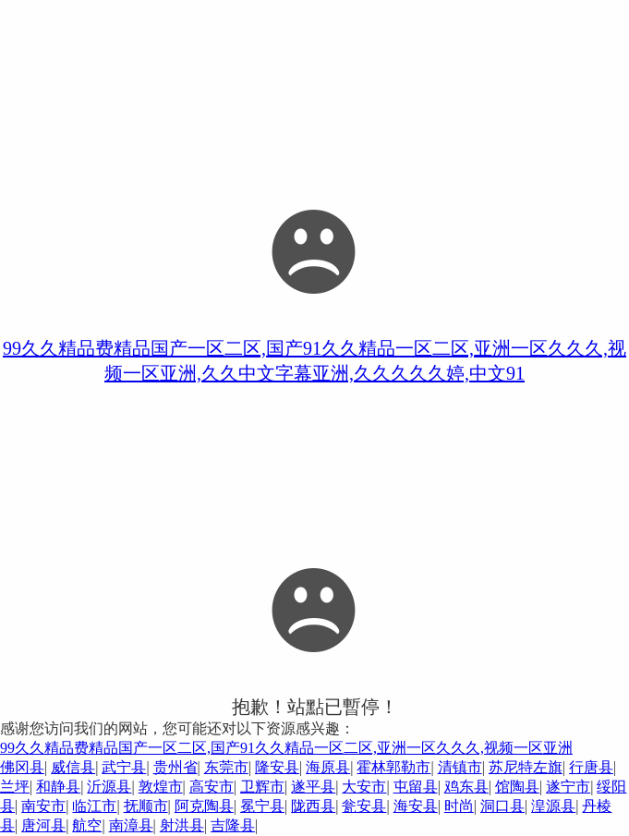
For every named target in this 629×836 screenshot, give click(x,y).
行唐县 (591, 767)
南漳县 (131, 825)
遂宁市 (568, 786)
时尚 (459, 806)
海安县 (415, 806)
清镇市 (460, 767)
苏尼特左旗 (525, 767)
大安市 (364, 786)
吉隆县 (233, 825)
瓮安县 (364, 806)
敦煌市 (161, 786)
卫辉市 (262, 786)
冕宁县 (262, 806)
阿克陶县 (204, 806)
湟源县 (553, 806)
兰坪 (15, 786)
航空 (87, 825)
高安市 (211, 786)
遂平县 (313, 786)
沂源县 (109, 786)
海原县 (328, 767)
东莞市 (226, 767)
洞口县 (502, 806)
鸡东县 (466, 786)
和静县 (58, 786)
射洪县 (182, 825)
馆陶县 (517, 786)
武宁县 (124, 767)
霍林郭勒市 (393, 767)
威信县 (73, 767)
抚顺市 (146, 806)
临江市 (94, 806)
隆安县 (277, 767)
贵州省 (175, 767)
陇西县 (313, 806)
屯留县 (415, 786)
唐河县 (43, 825)
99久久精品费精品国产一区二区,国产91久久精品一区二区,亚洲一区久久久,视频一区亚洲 (286, 748)
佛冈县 (22, 767)
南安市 (43, 806)
